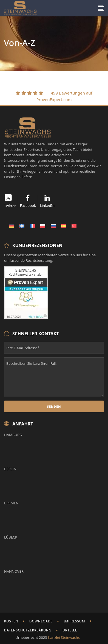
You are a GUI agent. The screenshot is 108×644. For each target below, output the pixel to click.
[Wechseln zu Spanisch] (63, 226)
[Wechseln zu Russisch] (53, 226)
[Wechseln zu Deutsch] (11, 226)
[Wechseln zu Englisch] (22, 226)
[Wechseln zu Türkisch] (74, 226)
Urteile (69, 630)
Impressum (74, 621)
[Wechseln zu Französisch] (32, 226)
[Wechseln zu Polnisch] (43, 226)
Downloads (41, 621)
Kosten (11, 621)
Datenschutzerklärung (28, 630)
